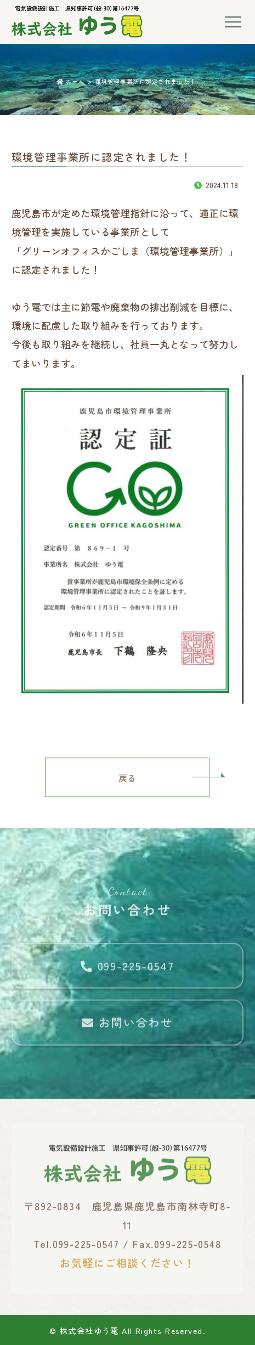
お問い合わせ (127, 1027)
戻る (127, 782)
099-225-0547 (127, 970)
